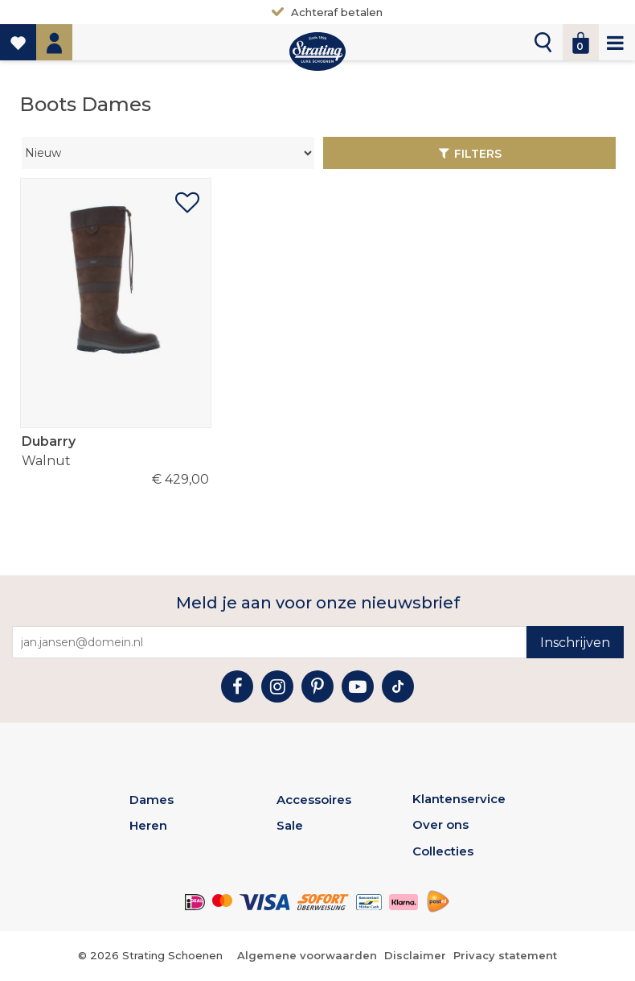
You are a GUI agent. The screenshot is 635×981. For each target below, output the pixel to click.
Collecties (442, 851)
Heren (148, 825)
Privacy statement (505, 955)
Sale (290, 825)
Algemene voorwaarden (307, 955)
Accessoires (314, 799)
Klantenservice (459, 798)
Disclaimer (415, 955)
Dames (151, 799)
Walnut (115, 450)
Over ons (440, 824)
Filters (478, 153)
